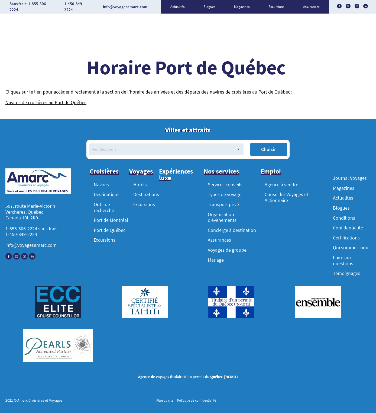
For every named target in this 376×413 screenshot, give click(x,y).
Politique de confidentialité (196, 400)
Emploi (271, 171)
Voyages (141, 171)
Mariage (216, 260)
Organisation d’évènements (222, 217)
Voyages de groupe (227, 250)
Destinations (106, 194)
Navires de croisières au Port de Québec (45, 102)
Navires (101, 184)
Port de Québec (109, 230)
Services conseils (225, 184)
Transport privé (223, 204)
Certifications (346, 238)
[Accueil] (38, 181)
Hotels (140, 184)
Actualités (177, 6)
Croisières (104, 171)
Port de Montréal (111, 220)
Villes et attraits (188, 130)
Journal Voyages (350, 178)
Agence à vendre (281, 184)
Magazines (241, 6)
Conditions (344, 218)
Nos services (221, 171)
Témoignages (346, 273)
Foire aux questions (343, 260)
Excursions (276, 6)
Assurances (311, 6)
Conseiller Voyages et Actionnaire (286, 197)
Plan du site (165, 400)
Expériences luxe (176, 174)
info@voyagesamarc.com (31, 245)
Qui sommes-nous (352, 247)
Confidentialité (348, 228)
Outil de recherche (104, 207)
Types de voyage (224, 194)
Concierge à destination (232, 230)
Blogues (209, 6)
